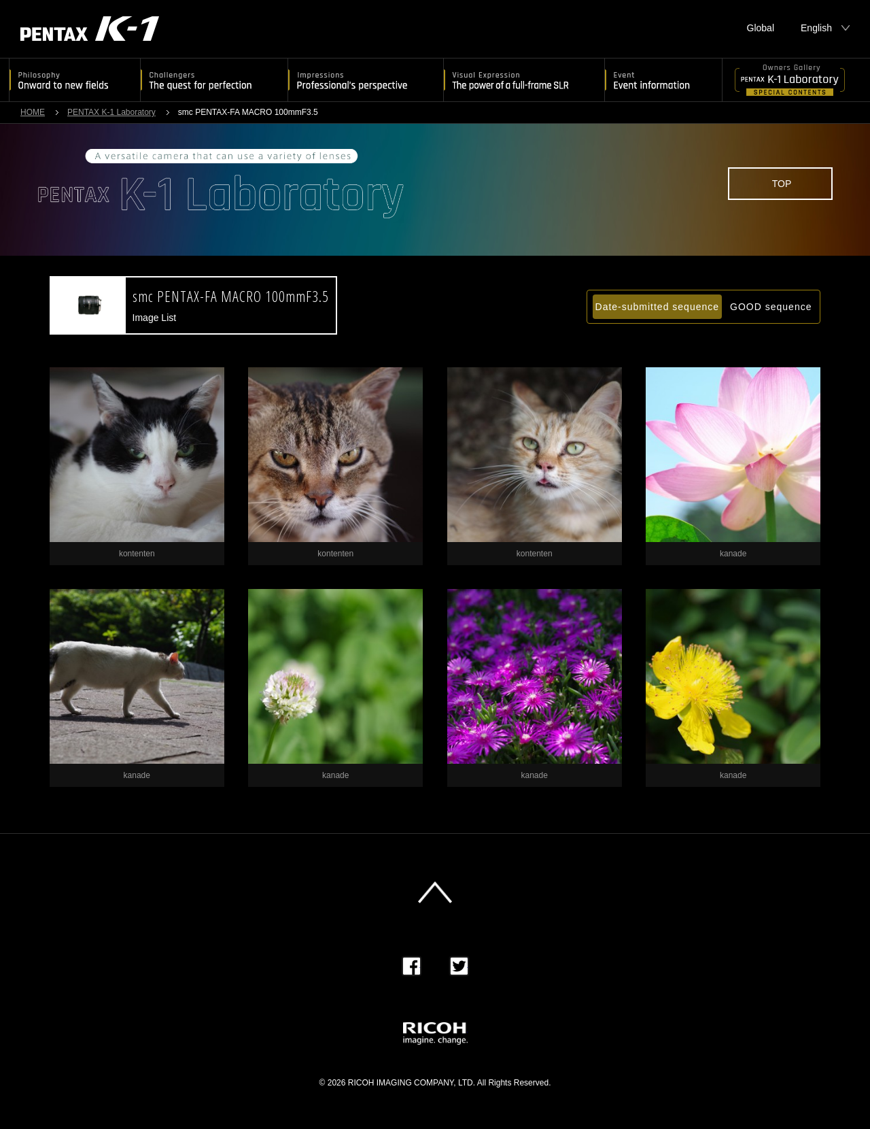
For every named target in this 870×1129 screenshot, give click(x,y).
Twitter (459, 966)
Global (760, 27)
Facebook (411, 966)
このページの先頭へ (435, 892)
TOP (782, 183)
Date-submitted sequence (657, 306)
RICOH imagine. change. (435, 1033)
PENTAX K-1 (89, 28)
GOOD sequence (771, 306)
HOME (32, 112)
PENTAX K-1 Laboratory (111, 112)
